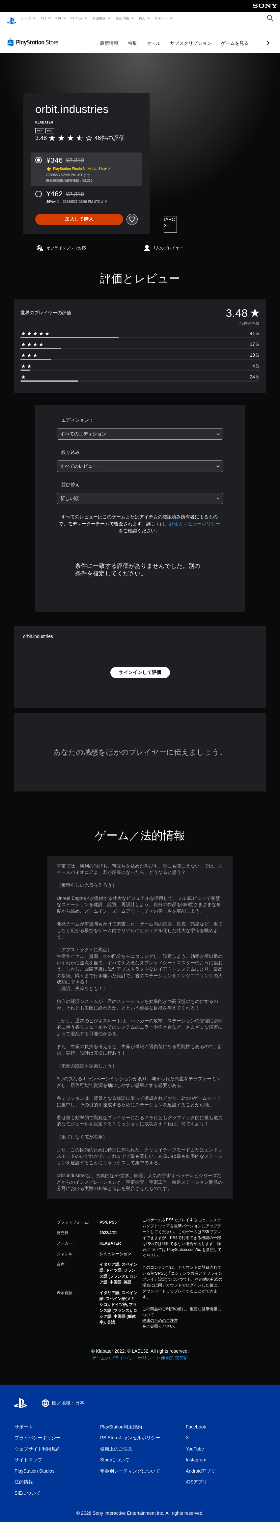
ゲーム (26, 18)
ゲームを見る (200, 37)
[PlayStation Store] (34, 36)
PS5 (43, 18)
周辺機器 (99, 18)
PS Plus (76, 18)
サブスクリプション (156, 37)
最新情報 (122, 18)
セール (119, 37)
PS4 (58, 18)
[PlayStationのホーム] (11, 18)
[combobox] (140, 427)
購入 (142, 18)
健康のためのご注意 (160, 1314)
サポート (161, 18)
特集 (97, 37)
